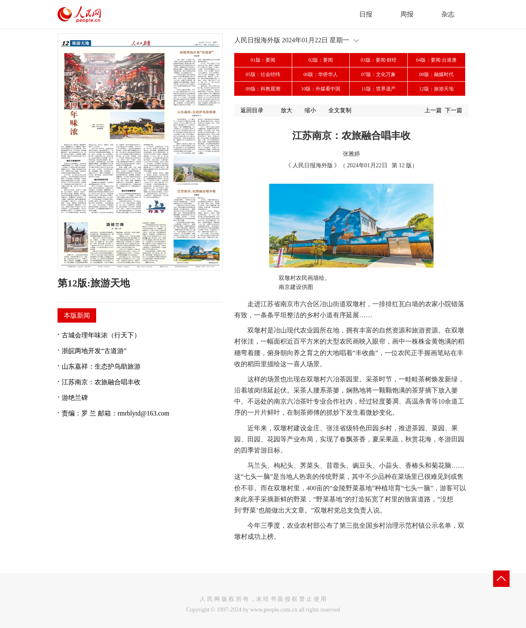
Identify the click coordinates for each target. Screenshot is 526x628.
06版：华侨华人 (320, 74)
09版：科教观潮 (263, 89)
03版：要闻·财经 (379, 60)
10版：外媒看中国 (320, 89)
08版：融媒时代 (436, 74)
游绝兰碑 (75, 397)
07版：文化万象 (378, 74)
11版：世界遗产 (378, 89)
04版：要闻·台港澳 (436, 60)
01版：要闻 (263, 60)
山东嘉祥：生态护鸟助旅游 (101, 366)
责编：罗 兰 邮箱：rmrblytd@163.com (115, 413)
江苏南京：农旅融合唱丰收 (101, 382)
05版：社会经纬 (263, 74)
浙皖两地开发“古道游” (94, 350)
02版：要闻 (320, 60)
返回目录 (251, 110)
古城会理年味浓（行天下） (101, 335)
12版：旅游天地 (436, 89)
